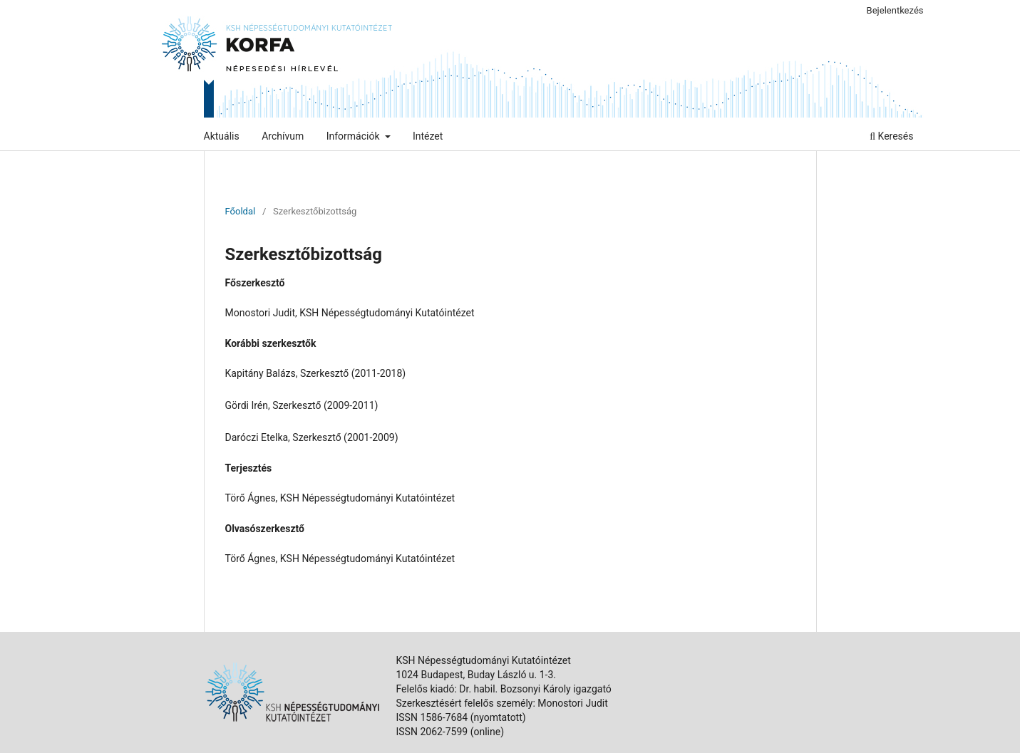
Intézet (428, 136)
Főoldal (240, 211)
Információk (354, 136)
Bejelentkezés (895, 10)
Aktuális (221, 136)
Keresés (891, 136)
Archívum (283, 136)
